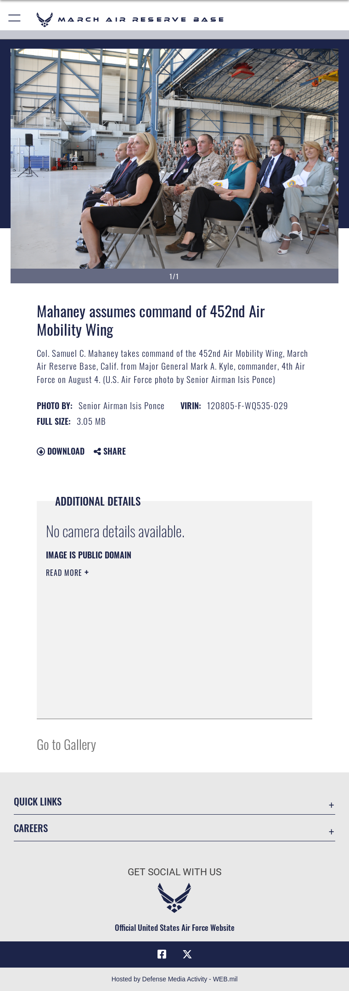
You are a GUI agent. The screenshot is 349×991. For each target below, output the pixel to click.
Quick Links (38, 801)
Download (60, 451)
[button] (15, 19)
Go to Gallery (66, 744)
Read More (65, 572)
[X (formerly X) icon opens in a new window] (187, 954)
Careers (31, 828)
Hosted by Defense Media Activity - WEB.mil (175, 979)
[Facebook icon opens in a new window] (162, 954)
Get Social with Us (174, 872)
